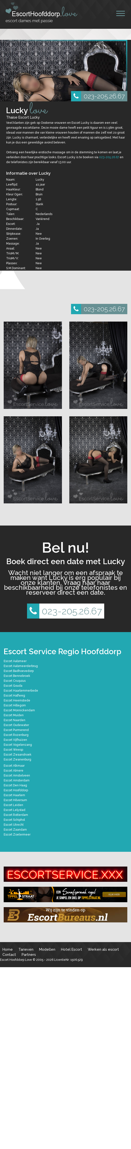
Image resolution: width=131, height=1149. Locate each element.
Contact (9, 954)
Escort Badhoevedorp (19, 671)
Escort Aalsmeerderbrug (21, 666)
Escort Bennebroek (17, 676)
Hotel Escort (71, 949)
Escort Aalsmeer (15, 661)
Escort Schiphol (14, 820)
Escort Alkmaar (14, 765)
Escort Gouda (13, 685)
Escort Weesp (13, 749)
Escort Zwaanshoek (17, 754)
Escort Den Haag (15, 785)
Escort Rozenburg (16, 735)
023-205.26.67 (98, 96)
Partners (29, 954)
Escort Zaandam (15, 829)
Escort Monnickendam (19, 710)
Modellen (47, 949)
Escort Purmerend (16, 730)
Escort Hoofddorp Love (16, 960)
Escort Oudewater (16, 725)
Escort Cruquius (15, 681)
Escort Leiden (13, 805)
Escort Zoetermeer (17, 834)
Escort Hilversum (15, 800)
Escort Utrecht (14, 824)
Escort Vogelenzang (18, 744)
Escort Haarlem (14, 795)
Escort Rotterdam (16, 815)
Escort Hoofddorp (16, 790)
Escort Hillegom (15, 705)
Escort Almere (13, 770)
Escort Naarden (14, 720)
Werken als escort (103, 949)
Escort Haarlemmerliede (21, 690)
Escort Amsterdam (16, 780)
